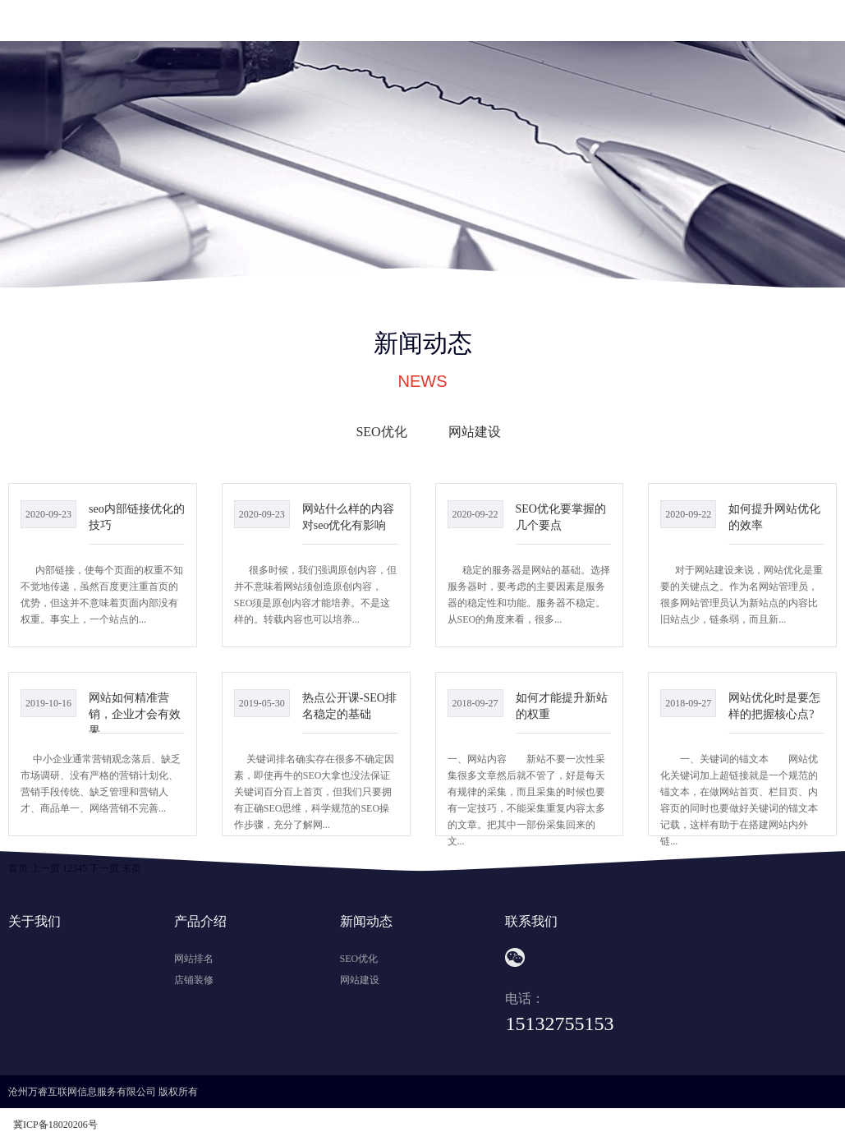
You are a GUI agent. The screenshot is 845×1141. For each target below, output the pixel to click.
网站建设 (474, 432)
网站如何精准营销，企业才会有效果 (135, 714)
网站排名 (194, 958)
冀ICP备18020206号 (55, 1124)
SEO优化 (381, 432)
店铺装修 (194, 980)
